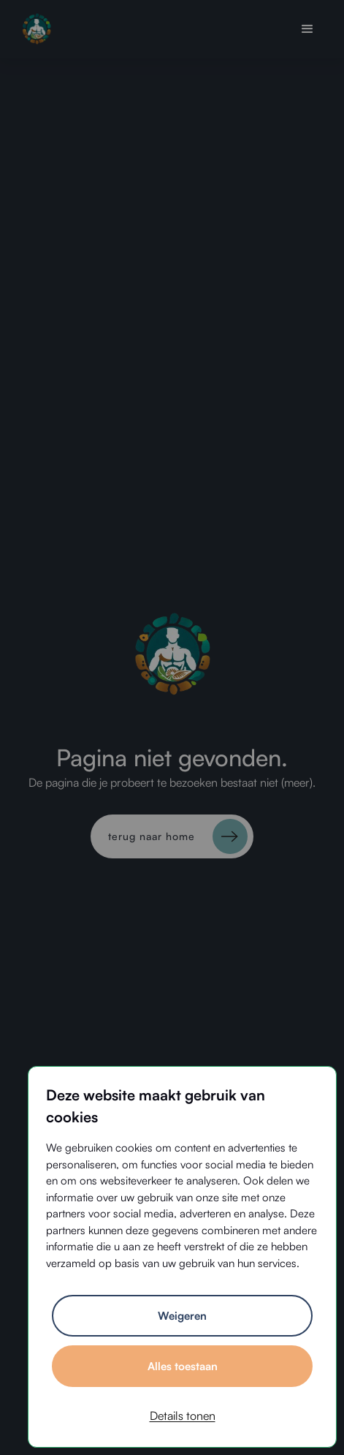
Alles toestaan (183, 1366)
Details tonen (182, 1415)
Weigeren (182, 1316)
